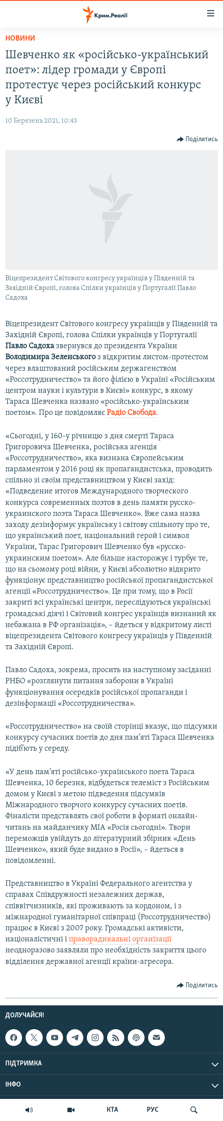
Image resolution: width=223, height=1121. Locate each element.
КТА (112, 1109)
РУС (153, 1109)
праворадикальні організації (120, 939)
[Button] (197, 139)
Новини (20, 38)
